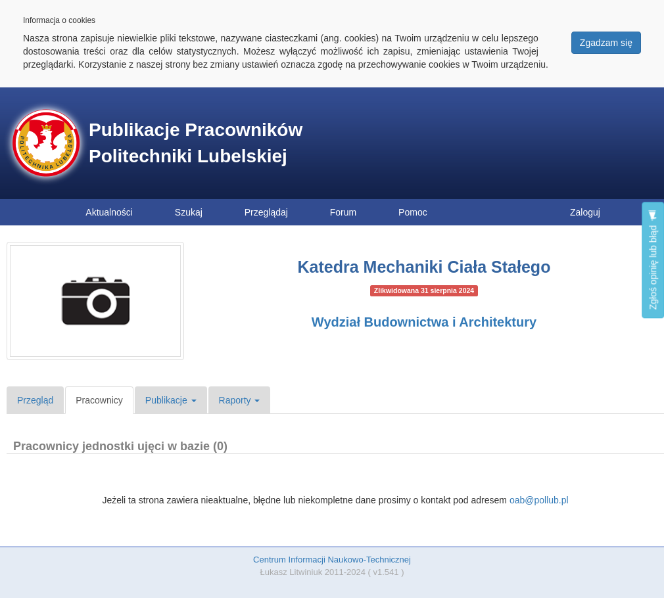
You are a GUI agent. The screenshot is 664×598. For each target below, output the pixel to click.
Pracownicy (99, 400)
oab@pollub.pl (539, 500)
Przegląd (35, 400)
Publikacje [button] (171, 400)
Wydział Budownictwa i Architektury (424, 322)
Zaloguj (585, 212)
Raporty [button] (239, 400)
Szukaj (188, 212)
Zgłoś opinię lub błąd (653, 260)
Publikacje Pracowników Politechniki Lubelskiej (195, 143)
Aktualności (109, 212)
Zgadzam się (606, 42)
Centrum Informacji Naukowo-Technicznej (332, 559)
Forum (343, 212)
